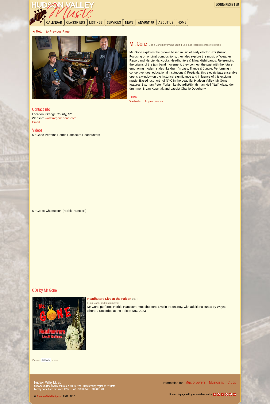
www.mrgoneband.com (60, 118)
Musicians (216, 382)
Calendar (54, 23)
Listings (97, 23)
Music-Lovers (195, 382)
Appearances (154, 101)
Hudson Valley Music (47, 382)
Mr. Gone (138, 44)
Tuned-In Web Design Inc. (49, 396)
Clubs (232, 382)
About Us (168, 23)
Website (134, 101)
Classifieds (76, 23)
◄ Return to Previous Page (51, 31)
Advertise (148, 23)
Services (115, 23)
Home (184, 23)
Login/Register (227, 5)
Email (36, 122)
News (131, 23)
